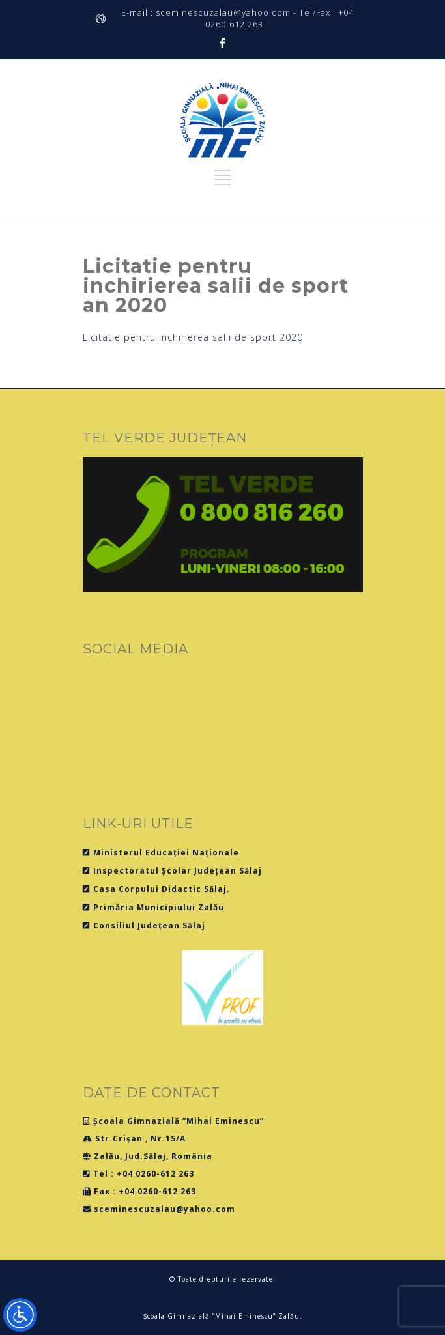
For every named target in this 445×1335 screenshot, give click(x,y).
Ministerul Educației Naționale (161, 852)
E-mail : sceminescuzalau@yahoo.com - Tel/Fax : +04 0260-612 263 (237, 18)
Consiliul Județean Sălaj (144, 925)
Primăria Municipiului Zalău (153, 907)
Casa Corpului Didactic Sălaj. (156, 889)
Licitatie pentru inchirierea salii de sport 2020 (193, 337)
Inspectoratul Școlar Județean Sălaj (172, 870)
